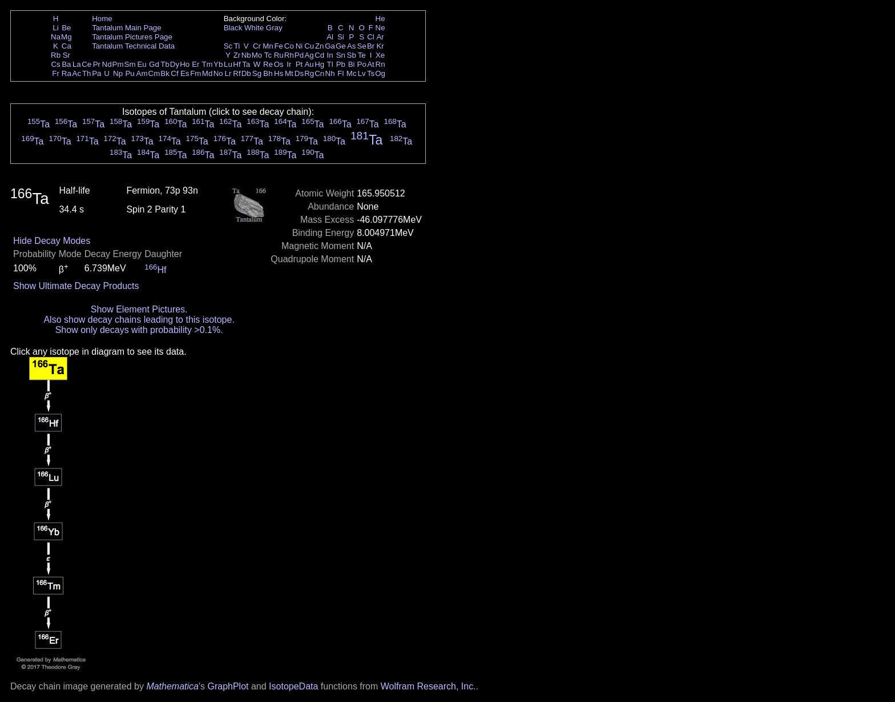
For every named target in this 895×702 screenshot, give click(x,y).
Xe (380, 55)
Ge (341, 46)
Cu (309, 46)
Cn (319, 73)
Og (380, 73)
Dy (174, 64)
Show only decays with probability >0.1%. (139, 330)
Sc (228, 46)
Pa (96, 73)
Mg (66, 37)
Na (56, 37)
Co (289, 46)
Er (195, 64)
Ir (289, 64)
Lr (228, 73)
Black (233, 27)
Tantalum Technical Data (133, 46)
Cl (370, 37)
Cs (55, 64)
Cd (319, 55)
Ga (330, 46)
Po (361, 64)
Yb (218, 64)
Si (340, 37)
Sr (66, 55)
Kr (380, 46)
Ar (380, 37)
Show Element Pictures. (139, 309)
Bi (351, 64)
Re (268, 64)
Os (279, 64)
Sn (340, 55)
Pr (96, 64)
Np (118, 73)
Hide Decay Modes (51, 241)
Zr (237, 55)
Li (55, 27)
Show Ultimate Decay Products (76, 286)
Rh (289, 55)
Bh (267, 73)
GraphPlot (227, 686)
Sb (351, 55)
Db (246, 73)
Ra (66, 73)
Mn (268, 46)
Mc (351, 73)
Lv (362, 73)
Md (207, 73)
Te (362, 55)
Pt (299, 64)
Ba (66, 64)
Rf (236, 73)
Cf (174, 73)
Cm (154, 73)
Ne (380, 27)
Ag (308, 55)
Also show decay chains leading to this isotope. (138, 319)
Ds (299, 73)
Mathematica (172, 686)
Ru (279, 55)
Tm (206, 64)
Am (142, 73)
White (254, 27)
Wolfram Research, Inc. (428, 686)
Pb (340, 64)
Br (370, 46)
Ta (246, 64)
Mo (257, 55)
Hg (319, 64)
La (76, 64)
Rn (380, 64)
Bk (165, 73)
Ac (77, 73)
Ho (185, 64)
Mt (289, 73)
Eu (141, 64)
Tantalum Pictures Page (132, 37)
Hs (278, 73)
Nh (330, 73)
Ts (370, 73)
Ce (86, 64)
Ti (237, 46)
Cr (257, 46)
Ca (66, 46)
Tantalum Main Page (127, 27)
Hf (236, 64)
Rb (56, 55)
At (370, 64)
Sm (130, 64)
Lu (228, 64)
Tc (268, 55)
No (218, 73)
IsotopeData (293, 686)
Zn (319, 46)
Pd (299, 55)
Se (361, 46)
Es (185, 73)
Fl (340, 73)
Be (66, 27)
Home (102, 18)
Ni (299, 46)
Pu (129, 73)
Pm (118, 64)
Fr (55, 73)
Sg (256, 73)
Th (86, 73)
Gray (274, 27)
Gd (154, 64)
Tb (165, 64)
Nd (107, 64)
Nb (246, 55)
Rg (309, 73)
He (380, 18)
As (351, 46)
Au (308, 64)
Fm (195, 73)
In (330, 55)
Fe (278, 46)
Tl (330, 64)
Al (329, 37)
